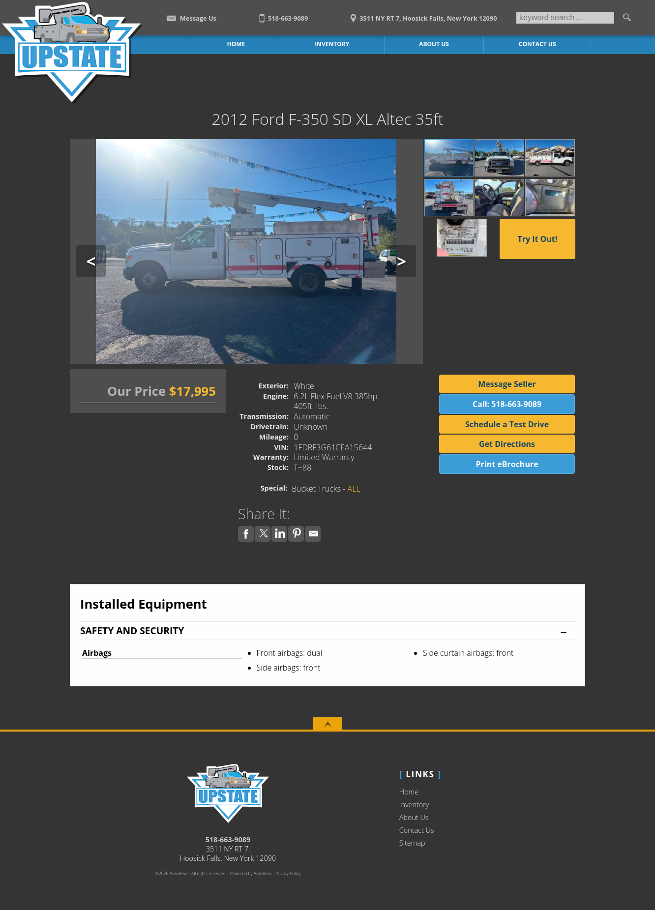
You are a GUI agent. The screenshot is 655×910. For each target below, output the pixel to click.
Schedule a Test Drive (507, 424)
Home (408, 791)
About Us (414, 817)
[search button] (626, 18)
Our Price (136, 391)
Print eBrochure (507, 464)
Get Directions (507, 444)
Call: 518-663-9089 (507, 404)
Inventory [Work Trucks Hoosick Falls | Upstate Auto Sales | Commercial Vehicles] (332, 44)
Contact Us (416, 830)
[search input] (565, 18)
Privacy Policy (287, 874)
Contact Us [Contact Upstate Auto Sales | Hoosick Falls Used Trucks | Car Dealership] (537, 44)
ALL (354, 488)
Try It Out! (537, 239)
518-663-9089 (228, 839)
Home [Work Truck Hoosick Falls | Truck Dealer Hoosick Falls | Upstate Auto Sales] (236, 44)
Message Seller (507, 384)
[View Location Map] (422, 15)
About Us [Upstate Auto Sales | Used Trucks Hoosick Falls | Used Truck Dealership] (434, 44)
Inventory (414, 804)
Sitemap (412, 843)
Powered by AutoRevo (251, 874)
